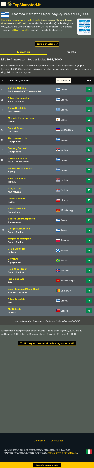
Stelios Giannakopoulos (21, 218)
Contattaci (57, 440)
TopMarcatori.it (27, 4)
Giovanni (13, 258)
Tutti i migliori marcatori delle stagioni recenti (47, 343)
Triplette (70, 52)
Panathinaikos (16, 101)
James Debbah (16, 198)
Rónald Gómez (16, 128)
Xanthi (12, 171)
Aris (10, 282)
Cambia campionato (47, 464)
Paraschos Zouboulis (20, 168)
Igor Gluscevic (16, 278)
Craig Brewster (16, 248)
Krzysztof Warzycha (19, 238)
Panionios (13, 91)
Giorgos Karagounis (19, 228)
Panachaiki (14, 211)
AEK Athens (14, 111)
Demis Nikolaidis (17, 107)
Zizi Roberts (14, 309)
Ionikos (12, 252)
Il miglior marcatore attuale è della (20, 19)
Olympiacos (14, 141)
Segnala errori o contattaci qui (62, 452)
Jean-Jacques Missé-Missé (23, 288)
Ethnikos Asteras (17, 292)
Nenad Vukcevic (17, 208)
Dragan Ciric (15, 188)
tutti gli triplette (19, 30)
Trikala (12, 181)
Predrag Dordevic (18, 148)
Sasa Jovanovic (17, 178)
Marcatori (23, 52)
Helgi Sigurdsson (17, 268)
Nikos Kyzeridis (16, 298)
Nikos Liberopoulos (18, 97)
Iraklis (11, 121)
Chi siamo (39, 440)
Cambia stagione (47, 43)
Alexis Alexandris (17, 138)
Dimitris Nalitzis (17, 87)
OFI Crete (13, 131)
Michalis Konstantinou (21, 118)
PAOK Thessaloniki (30, 91)
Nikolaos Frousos (17, 158)
